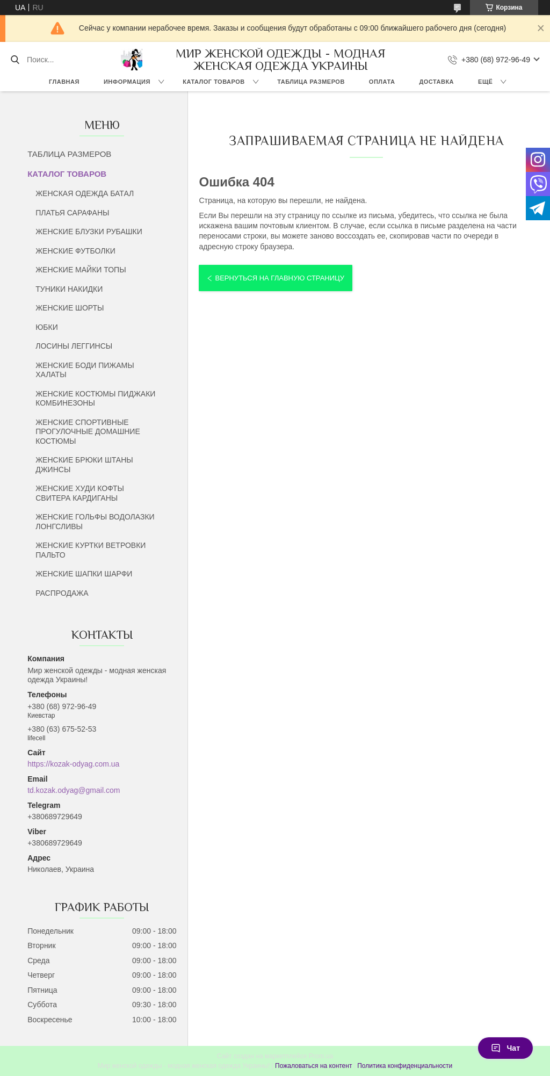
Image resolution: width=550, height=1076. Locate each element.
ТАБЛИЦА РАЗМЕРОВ (311, 81)
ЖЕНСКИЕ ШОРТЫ (69, 308)
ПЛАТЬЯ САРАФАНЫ (72, 212)
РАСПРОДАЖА (61, 593)
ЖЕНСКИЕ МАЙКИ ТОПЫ (80, 269)
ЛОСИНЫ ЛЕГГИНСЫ (73, 346)
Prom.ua (321, 1056)
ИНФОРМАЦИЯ (127, 81)
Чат (505, 1048)
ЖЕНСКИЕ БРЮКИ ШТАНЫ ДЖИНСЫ (84, 465)
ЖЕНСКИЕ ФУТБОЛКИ (75, 251)
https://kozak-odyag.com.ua (73, 764)
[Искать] (15, 59)
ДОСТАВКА (436, 81)
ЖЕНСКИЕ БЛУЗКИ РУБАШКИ (88, 231)
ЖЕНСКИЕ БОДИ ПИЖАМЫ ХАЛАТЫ (84, 370)
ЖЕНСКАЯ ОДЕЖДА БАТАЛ (84, 193)
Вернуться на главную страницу (279, 278)
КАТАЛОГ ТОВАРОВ (213, 81)
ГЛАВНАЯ (64, 81)
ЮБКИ (46, 327)
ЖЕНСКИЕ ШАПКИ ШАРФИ (83, 573)
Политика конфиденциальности (404, 1066)
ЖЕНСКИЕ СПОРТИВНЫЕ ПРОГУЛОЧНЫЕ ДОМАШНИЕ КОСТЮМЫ (87, 431)
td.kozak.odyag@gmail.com (73, 790)
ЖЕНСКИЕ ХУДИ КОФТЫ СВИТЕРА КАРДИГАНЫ (79, 493)
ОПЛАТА (382, 81)
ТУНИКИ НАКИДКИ (69, 289)
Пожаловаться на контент (313, 1066)
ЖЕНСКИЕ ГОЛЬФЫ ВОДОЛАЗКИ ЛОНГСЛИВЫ (94, 521)
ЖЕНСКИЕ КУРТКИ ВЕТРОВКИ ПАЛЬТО (90, 550)
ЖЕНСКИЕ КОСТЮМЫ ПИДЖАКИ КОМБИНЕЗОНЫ (95, 398)
